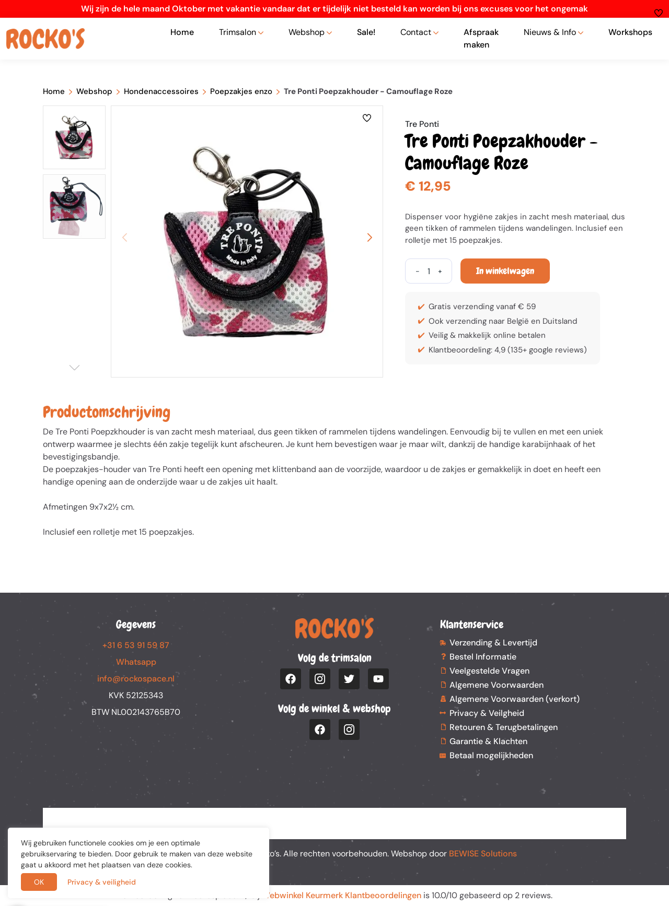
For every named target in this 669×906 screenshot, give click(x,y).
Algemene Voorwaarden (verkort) (514, 698)
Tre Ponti (422, 124)
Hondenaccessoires (161, 91)
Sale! (366, 32)
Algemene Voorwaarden (496, 684)
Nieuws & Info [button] (550, 32)
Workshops (630, 32)
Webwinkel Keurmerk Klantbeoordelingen (341, 895)
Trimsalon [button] (237, 32)
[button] (369, 237)
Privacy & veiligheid (101, 882)
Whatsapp (136, 661)
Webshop (94, 91)
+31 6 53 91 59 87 (135, 645)
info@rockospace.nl (136, 678)
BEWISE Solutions (483, 853)
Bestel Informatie (482, 656)
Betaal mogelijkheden (491, 755)
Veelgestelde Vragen (489, 670)
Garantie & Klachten (488, 741)
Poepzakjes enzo (241, 91)
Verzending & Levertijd (493, 642)
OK (39, 882)
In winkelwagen (505, 271)
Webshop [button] (307, 32)
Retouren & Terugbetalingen (503, 727)
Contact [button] (415, 32)
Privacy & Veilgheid (486, 713)
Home (182, 32)
